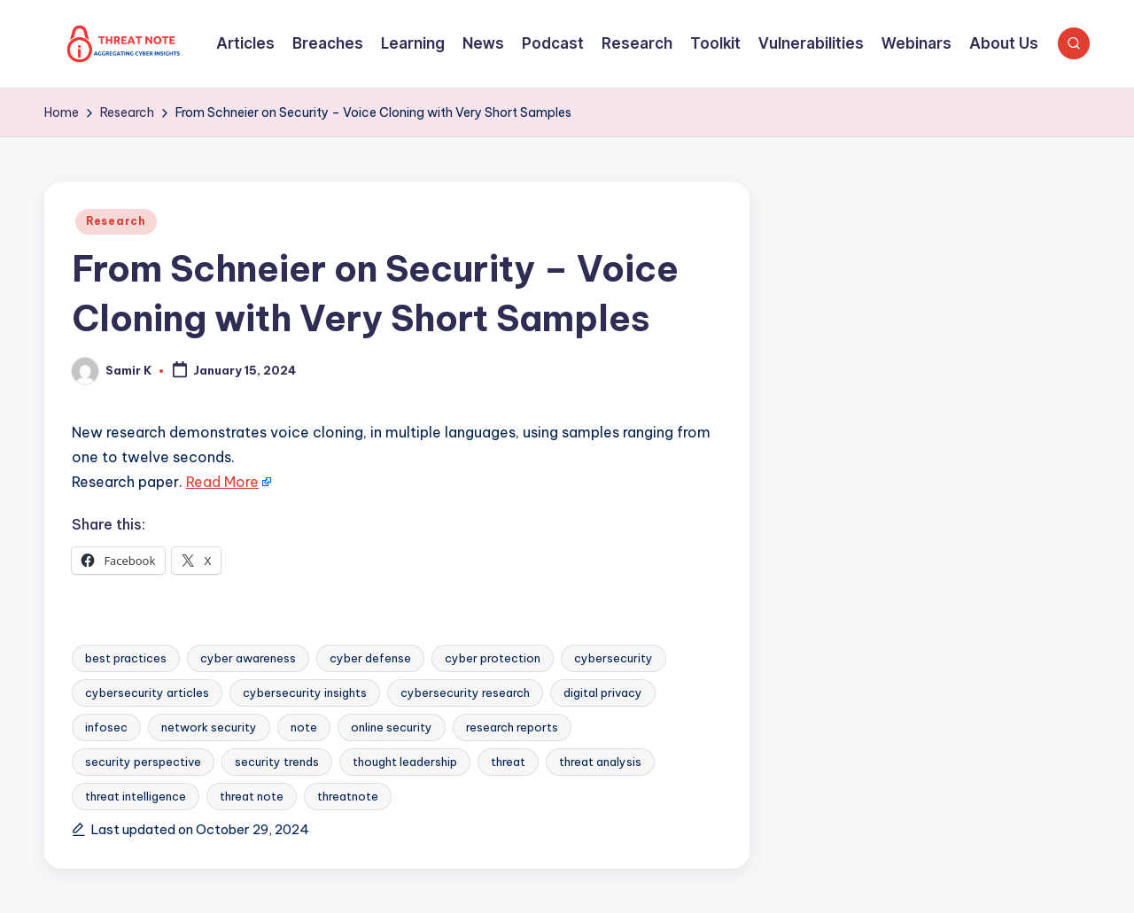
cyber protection (492, 658)
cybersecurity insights (305, 692)
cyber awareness (248, 658)
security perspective (143, 761)
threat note (252, 796)
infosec (106, 727)
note (304, 727)
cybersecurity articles (147, 692)
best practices (126, 658)
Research (116, 221)
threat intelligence (135, 796)
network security (209, 727)
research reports (512, 727)
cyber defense (370, 658)
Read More (222, 482)
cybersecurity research (465, 692)
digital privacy (602, 692)
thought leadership (405, 761)
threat (508, 761)
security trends (277, 761)
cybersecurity (613, 658)
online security (391, 727)
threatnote (347, 796)
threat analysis (600, 761)
